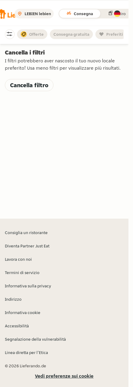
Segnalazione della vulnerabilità (35, 339)
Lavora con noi (18, 259)
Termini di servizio (22, 272)
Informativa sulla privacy (28, 286)
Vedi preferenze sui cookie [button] (64, 376)
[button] (117, 13)
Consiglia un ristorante (26, 232)
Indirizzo (13, 299)
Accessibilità (17, 326)
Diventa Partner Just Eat (27, 246)
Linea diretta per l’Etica (26, 352)
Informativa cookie (22, 312)
